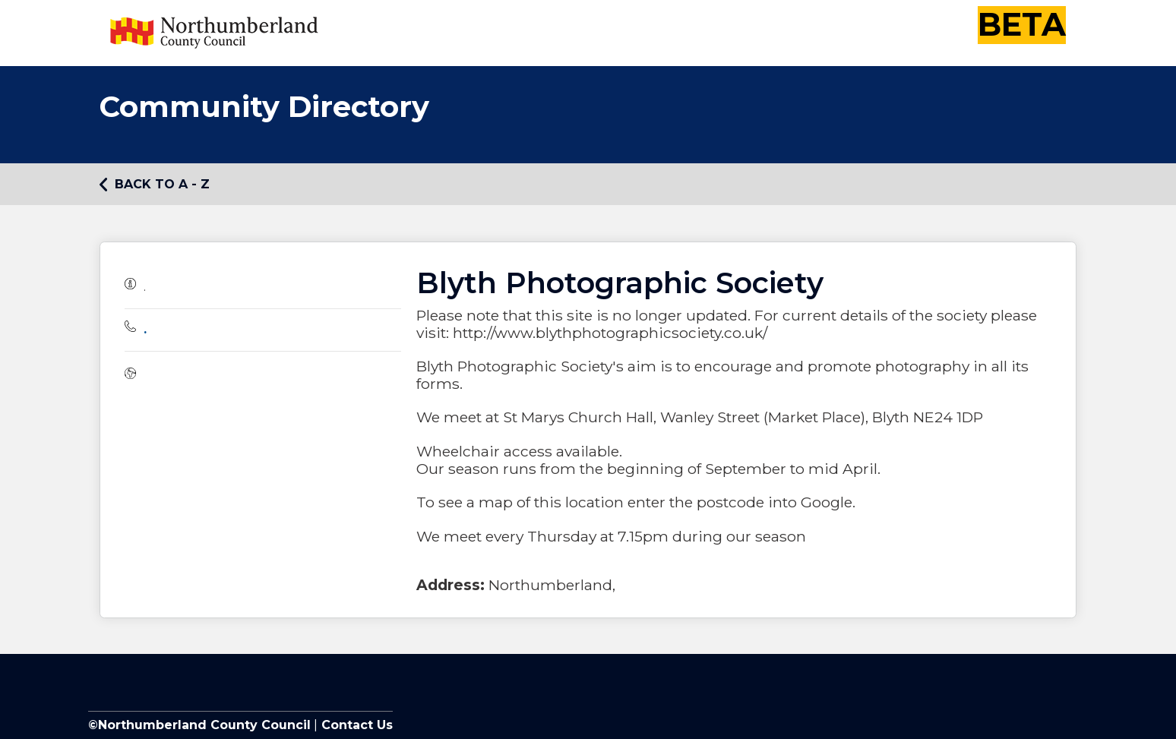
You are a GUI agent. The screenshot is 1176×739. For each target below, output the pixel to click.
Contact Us (355, 725)
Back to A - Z (155, 184)
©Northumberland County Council (199, 725)
